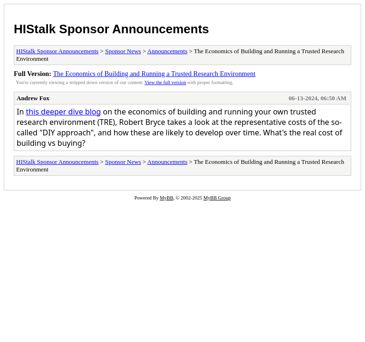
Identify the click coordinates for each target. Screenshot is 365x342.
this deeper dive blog (63, 111)
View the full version (165, 82)
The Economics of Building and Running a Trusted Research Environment (154, 73)
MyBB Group (217, 197)
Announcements (167, 51)
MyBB (166, 197)
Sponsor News (123, 51)
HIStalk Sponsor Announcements (111, 29)
